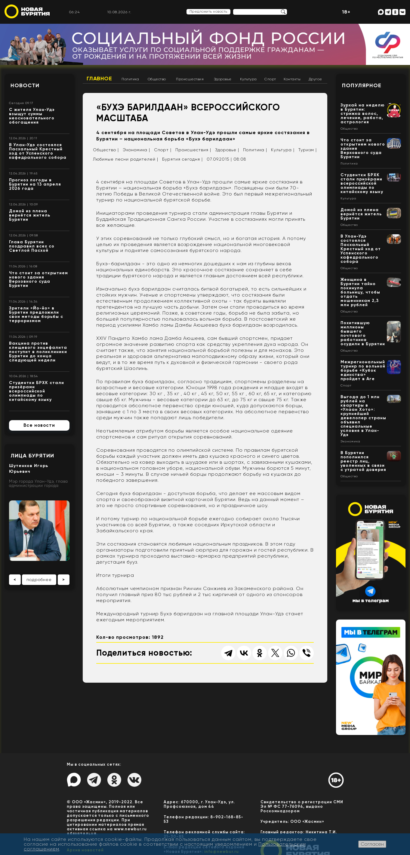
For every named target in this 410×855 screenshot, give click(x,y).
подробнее (39, 579)
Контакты (292, 79)
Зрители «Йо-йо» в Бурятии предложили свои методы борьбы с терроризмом (36, 314)
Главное (99, 78)
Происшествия (190, 79)
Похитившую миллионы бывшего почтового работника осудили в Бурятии (363, 333)
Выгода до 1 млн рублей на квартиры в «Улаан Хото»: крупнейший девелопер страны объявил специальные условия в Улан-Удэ (363, 415)
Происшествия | (193, 149)
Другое (315, 79)
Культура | (282, 149)
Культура (248, 79)
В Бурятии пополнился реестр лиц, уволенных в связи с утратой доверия (363, 461)
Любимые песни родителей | (125, 159)
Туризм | (307, 149)
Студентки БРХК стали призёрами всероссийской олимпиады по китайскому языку (36, 391)
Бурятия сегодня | (182, 159)
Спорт (270, 79)
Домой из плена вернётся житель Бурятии (29, 215)
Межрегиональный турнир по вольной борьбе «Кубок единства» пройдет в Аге (363, 370)
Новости (25, 85)
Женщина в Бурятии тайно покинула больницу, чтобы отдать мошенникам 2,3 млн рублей (360, 292)
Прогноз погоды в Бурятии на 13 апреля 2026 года (35, 184)
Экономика (350, 441)
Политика (130, 79)
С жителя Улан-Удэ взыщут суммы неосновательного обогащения (32, 116)
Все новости (39, 425)
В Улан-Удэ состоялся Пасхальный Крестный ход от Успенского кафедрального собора (37, 151)
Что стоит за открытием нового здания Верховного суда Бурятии (38, 279)
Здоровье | (227, 149)
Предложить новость (208, 11)
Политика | (255, 149)
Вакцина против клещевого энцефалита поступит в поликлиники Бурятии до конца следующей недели (38, 352)
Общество (157, 79)
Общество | (106, 149)
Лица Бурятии (32, 455)
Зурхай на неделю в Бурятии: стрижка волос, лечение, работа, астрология (363, 114)
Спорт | (162, 149)
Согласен (372, 844)
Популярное (361, 85)
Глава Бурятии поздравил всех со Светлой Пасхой (31, 246)
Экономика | (136, 149)
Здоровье (223, 79)
